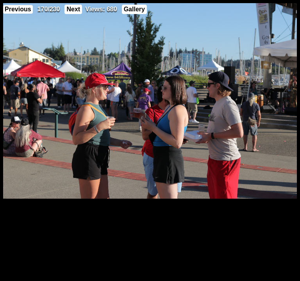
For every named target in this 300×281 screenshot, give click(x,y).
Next (73, 9)
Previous (18, 9)
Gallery (134, 9)
